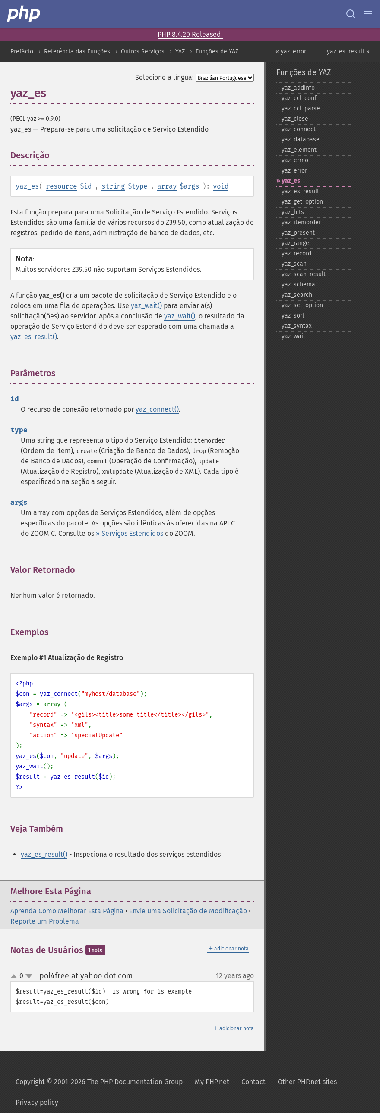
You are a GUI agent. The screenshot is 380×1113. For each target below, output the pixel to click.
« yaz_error (291, 51)
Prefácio (21, 51)
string (113, 186)
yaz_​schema (298, 284)
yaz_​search (297, 295)
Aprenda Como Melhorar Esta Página (67, 911)
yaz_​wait (293, 336)
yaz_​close (295, 119)
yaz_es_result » (348, 51)
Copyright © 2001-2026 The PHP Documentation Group (99, 1082)
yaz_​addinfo (298, 87)
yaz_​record (296, 253)
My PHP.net (212, 1082)
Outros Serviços (143, 51)
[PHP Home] (24, 14)
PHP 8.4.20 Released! (190, 34)
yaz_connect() (157, 409)
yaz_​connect (299, 129)
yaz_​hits (293, 212)
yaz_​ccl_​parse (301, 108)
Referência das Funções (77, 51)
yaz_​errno (295, 160)
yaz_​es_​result (300, 191)
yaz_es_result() (33, 337)
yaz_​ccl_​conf (299, 98)
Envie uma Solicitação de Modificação (188, 911)
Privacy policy (37, 1102)
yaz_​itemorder (301, 222)
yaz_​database (301, 139)
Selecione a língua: (164, 77)
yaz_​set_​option (302, 305)
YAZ (180, 51)
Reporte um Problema (44, 921)
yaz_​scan (294, 263)
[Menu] (368, 13)
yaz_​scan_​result (304, 274)
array (167, 186)
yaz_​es (291, 181)
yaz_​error (294, 170)
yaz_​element (299, 150)
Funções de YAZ (217, 51)
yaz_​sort (293, 315)
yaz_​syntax (297, 326)
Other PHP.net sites (307, 1082)
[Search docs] (350, 13)
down (28, 976)
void (220, 186)
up (15, 976)
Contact (253, 1082)
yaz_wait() (146, 306)
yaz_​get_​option (302, 201)
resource (61, 186)
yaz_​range (295, 243)
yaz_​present (298, 232)
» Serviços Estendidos (129, 533)
